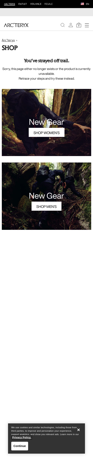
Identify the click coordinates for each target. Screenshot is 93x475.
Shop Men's (46, 206)
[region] (46, 438)
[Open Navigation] (86, 25)
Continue (19, 446)
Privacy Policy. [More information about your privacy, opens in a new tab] (21, 437)
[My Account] (70, 25)
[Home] (16, 25)
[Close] (78, 429)
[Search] (62, 25)
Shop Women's (47, 132)
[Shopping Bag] (78, 25)
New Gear (46, 122)
